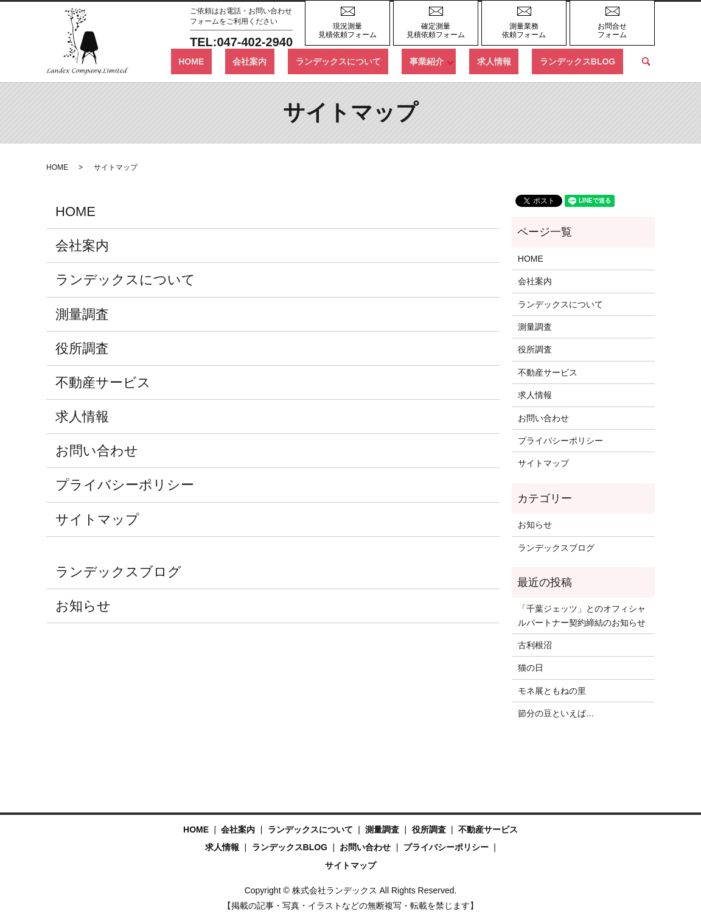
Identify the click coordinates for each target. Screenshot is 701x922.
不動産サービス (103, 382)
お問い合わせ (96, 450)
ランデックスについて (383, 61)
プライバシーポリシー (124, 484)
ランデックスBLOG (585, 61)
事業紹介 (456, 61)
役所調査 (82, 348)
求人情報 (517, 61)
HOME (266, 61)
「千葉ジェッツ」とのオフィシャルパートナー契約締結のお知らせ (582, 615)
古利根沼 (535, 645)
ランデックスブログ (118, 571)
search (645, 61)
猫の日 (530, 667)
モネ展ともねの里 (552, 691)
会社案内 (310, 61)
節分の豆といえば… (556, 713)
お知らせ (83, 605)
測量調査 (82, 314)
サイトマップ (97, 519)
